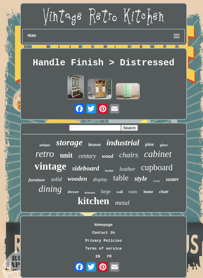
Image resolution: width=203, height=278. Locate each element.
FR (109, 256)
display (100, 179)
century (87, 156)
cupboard (157, 167)
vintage (50, 166)
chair (164, 191)
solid (56, 179)
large (105, 191)
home (148, 192)
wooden (77, 178)
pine (149, 144)
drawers (90, 192)
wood (107, 156)
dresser (73, 192)
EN (97, 256)
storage (69, 142)
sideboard (85, 168)
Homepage (103, 225)
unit (66, 155)
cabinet (158, 154)
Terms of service (103, 248)
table (120, 177)
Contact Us (103, 233)
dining (50, 189)
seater (172, 179)
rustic (133, 192)
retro (44, 154)
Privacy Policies (103, 240)
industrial (123, 142)
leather (127, 169)
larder (109, 170)
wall (120, 192)
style (140, 178)
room (156, 181)
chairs (128, 155)
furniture (36, 180)
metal (122, 202)
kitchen (93, 200)
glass (164, 145)
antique (44, 145)
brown (94, 144)
